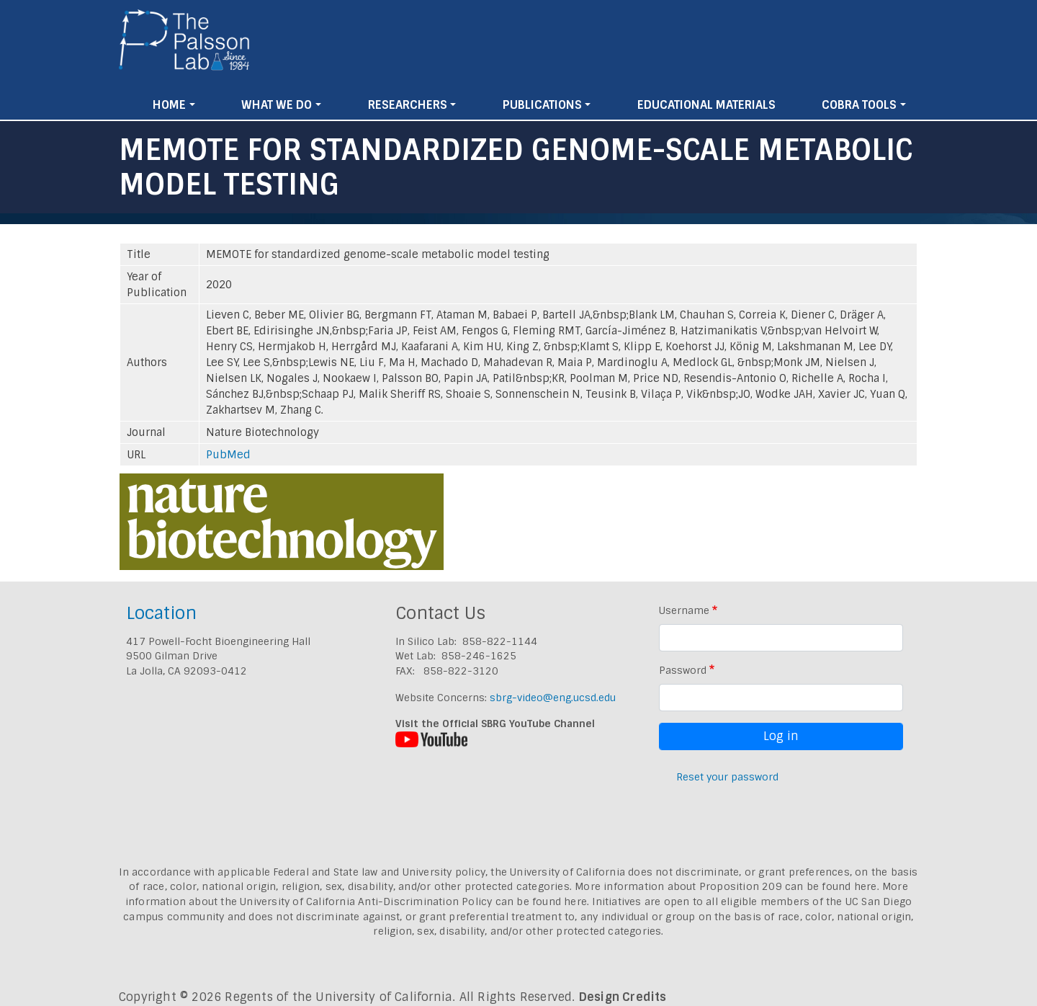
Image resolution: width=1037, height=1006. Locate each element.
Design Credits (623, 997)
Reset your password (727, 776)
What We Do (276, 104)
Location (161, 613)
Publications (542, 104)
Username (684, 610)
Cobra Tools (859, 104)
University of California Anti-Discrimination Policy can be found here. (414, 901)
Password (682, 670)
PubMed (228, 455)
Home (169, 104)
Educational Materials (706, 104)
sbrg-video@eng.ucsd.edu (553, 697)
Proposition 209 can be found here (788, 886)
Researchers (407, 104)
